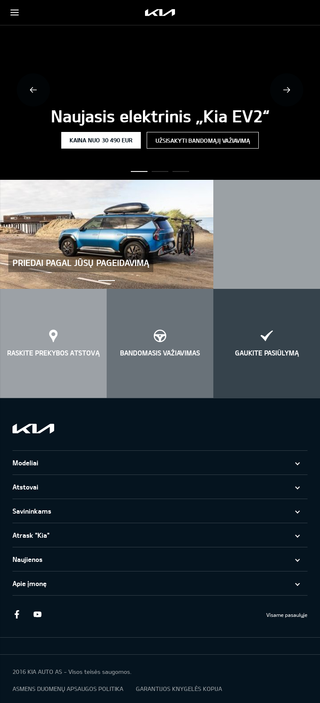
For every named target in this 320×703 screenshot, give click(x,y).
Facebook (16, 614)
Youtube (37, 614)
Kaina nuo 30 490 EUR (101, 140)
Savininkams (31, 511)
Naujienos (27, 559)
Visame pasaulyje (287, 615)
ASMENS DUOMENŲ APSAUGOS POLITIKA (67, 688)
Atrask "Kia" (31, 535)
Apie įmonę (29, 583)
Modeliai (25, 463)
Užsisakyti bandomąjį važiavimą (202, 140)
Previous (33, 90)
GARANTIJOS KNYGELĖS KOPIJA (179, 688)
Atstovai (25, 487)
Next (286, 90)
